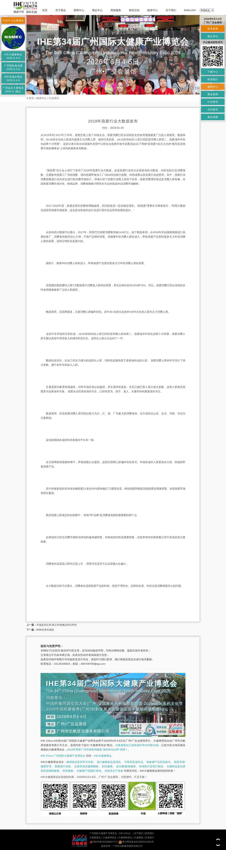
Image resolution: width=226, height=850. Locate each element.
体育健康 (68, 770)
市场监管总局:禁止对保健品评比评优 (56, 624)
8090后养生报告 (45, 629)
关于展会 (60, 10)
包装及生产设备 (114, 770)
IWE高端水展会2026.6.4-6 (13, 78)
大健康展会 (95, 837)
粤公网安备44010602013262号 (136, 841)
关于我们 (171, 10)
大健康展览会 (125, 837)
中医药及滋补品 (133, 761)
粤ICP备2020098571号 (103, 841)
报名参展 (212, 28)
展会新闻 (212, 94)
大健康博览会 (110, 837)
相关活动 (134, 10)
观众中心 (97, 10)
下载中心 (212, 71)
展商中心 (79, 10)
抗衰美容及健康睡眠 (86, 766)
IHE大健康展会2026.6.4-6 (13, 56)
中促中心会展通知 (13, 20)
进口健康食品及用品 (109, 761)
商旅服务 (116, 10)
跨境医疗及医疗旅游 (151, 766)
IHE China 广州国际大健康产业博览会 (63, 755)
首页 (44, 10)
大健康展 (138, 837)
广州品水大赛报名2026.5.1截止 (13, 89)
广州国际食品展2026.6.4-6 (13, 67)
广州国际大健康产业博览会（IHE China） (111, 833)
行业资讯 (54, 98)
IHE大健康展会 (103, 755)
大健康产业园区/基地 (88, 770)
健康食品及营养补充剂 (79, 761)
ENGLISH (190, 10)
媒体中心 (152, 10)
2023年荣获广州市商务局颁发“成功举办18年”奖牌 (96, 749)
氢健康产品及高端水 (158, 761)
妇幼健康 (107, 766)
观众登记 (212, 36)
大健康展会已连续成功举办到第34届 (137, 745)
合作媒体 (212, 109)
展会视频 (212, 117)
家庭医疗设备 (63, 766)
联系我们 (149, 833)
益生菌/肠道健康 (126, 766)
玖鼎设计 (149, 837)
